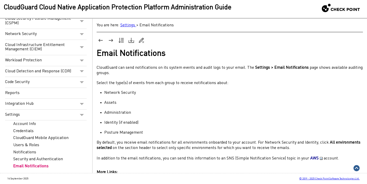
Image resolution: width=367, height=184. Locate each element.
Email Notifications (31, 166)
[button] (82, 21)
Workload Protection (46, 60)
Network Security (46, 34)
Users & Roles (26, 145)
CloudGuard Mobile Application (41, 138)
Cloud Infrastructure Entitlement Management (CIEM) (46, 47)
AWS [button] (316, 158)
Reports (12, 93)
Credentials (23, 131)
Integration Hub (46, 104)
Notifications (24, 152)
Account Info (24, 124)
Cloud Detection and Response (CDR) (46, 71)
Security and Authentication (38, 159)
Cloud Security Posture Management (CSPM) (46, 21)
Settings (46, 115)
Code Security (46, 82)
